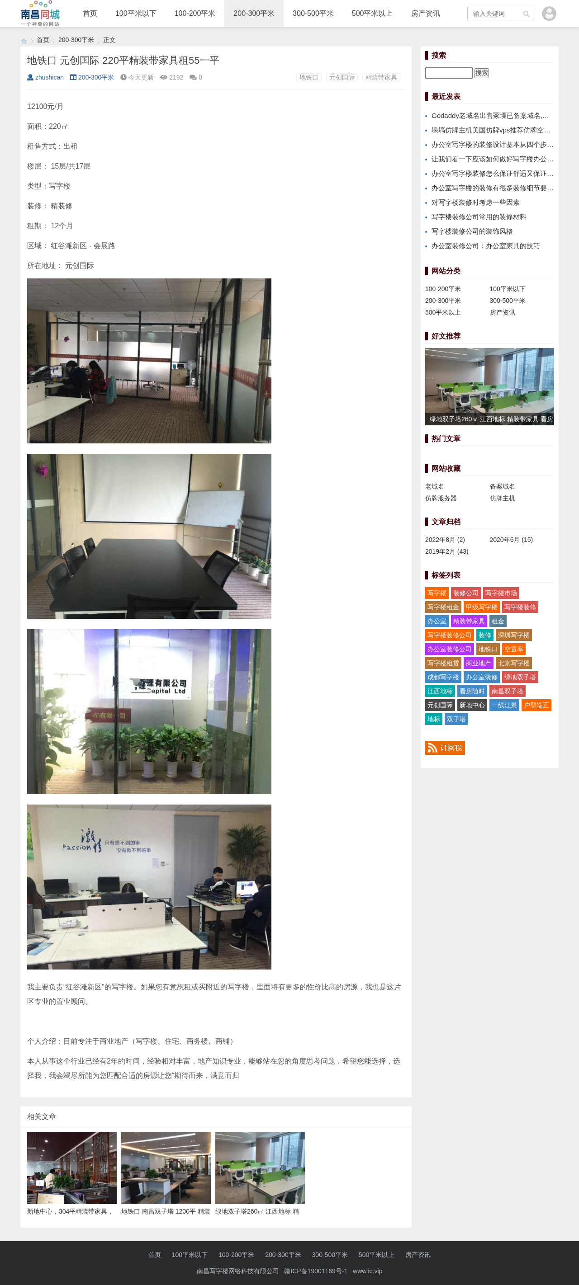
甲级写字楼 (482, 607)
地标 (433, 719)
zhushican (45, 77)
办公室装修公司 (449, 649)
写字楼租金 (443, 607)
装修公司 (466, 593)
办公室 (436, 621)
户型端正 (536, 705)
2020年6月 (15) (511, 539)
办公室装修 (482, 677)
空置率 (513, 649)
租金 (498, 621)
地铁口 (308, 77)
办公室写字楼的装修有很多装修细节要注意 (496, 188)
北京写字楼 (514, 663)
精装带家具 (381, 77)
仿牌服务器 (441, 498)
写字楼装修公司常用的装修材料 (479, 217)
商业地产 (478, 663)
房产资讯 (425, 13)
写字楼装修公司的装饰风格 (472, 231)
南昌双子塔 (507, 691)
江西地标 (440, 691)
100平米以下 (136, 13)
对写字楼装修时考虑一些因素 (476, 202)
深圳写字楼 (514, 635)
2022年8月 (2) (445, 539)
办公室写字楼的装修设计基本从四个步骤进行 (499, 144)
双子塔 (456, 719)
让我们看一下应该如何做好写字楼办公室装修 (499, 159)
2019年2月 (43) (447, 551)
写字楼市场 (501, 593)
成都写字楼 (443, 677)
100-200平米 (195, 13)
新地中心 (472, 705)
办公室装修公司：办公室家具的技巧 (486, 245)
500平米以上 (372, 13)
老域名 (434, 486)
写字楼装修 (520, 607)
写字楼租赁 (443, 663)
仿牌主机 (502, 498)
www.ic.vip (367, 1271)
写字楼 (436, 593)
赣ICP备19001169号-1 (315, 1271)
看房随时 (472, 691)
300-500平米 (313, 13)
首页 (90, 13)
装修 (485, 635)
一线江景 (504, 705)
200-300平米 (254, 13)
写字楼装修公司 (449, 635)
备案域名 (502, 486)
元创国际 (342, 77)
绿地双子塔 (520, 677)
